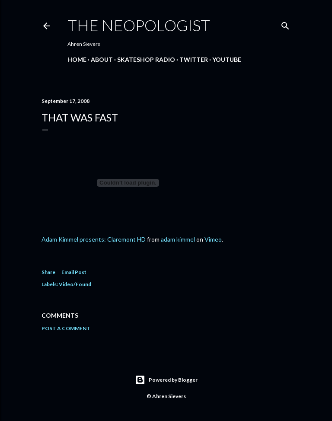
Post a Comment (66, 328)
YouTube (226, 59)
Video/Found (75, 284)
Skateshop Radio (146, 59)
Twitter (193, 59)
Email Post (73, 272)
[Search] (285, 24)
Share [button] (48, 272)
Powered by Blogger (166, 380)
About (102, 59)
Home (76, 59)
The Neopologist (138, 25)
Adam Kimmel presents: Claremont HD (94, 239)
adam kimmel (178, 239)
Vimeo (213, 239)
